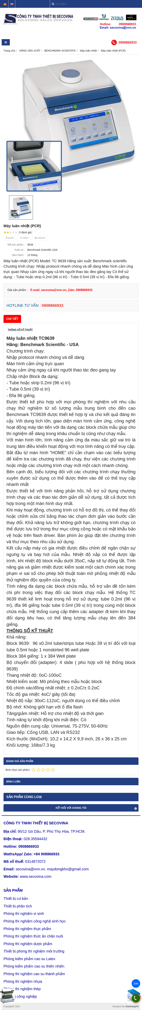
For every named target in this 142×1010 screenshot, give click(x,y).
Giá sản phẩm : (17, 290)
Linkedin (40, 238)
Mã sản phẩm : (16, 244)
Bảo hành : (18, 255)
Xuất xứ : (19, 249)
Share (10, 238)
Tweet (24, 238)
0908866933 (128, 42)
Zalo (135, 983)
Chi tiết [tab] (12, 318)
